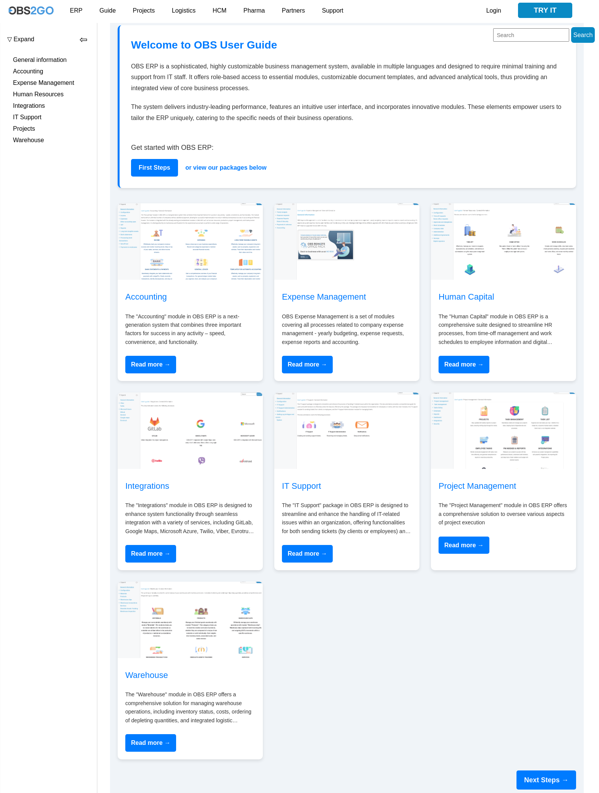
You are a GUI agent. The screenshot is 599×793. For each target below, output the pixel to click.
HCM (219, 10)
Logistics (184, 10)
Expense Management (43, 82)
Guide (107, 10)
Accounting (28, 71)
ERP (76, 10)
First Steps (154, 167)
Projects (144, 10)
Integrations (29, 105)
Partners (293, 10)
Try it (545, 10)
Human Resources (38, 94)
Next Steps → (546, 780)
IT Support (27, 117)
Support (332, 10)
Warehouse (28, 140)
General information (40, 60)
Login (493, 10)
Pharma (254, 10)
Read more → (150, 364)
